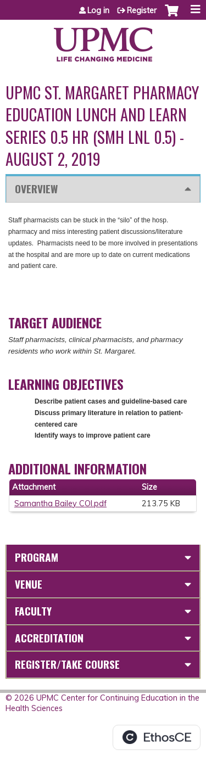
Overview (36, 189)
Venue (28, 584)
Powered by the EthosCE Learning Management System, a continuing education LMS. (157, 737)
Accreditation (49, 638)
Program (36, 557)
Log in (98, 10)
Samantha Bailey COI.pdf (60, 503)
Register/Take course (67, 664)
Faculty (33, 611)
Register (142, 10)
